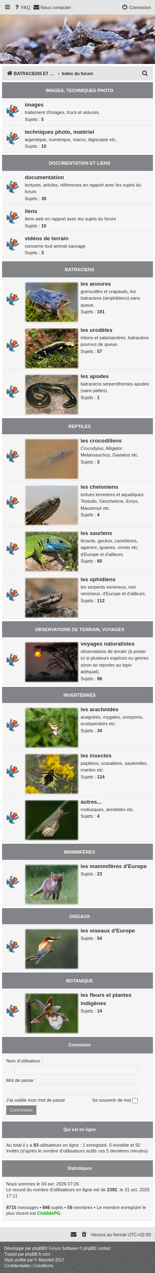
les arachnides (100, 709)
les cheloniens (99, 487)
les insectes (96, 755)
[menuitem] (22, 7)
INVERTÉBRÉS (79, 695)
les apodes (95, 376)
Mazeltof (46, 1260)
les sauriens (96, 533)
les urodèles (96, 330)
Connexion (79, 1044)
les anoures (96, 284)
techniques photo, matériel (59, 132)
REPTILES (80, 426)
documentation (44, 177)
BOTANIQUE (79, 980)
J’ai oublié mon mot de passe (35, 1100)
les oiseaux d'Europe (108, 931)
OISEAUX (79, 916)
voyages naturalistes (107, 644)
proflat (20, 1260)
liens (31, 211)
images (34, 105)
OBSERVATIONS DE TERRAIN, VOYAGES (79, 629)
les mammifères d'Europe (114, 866)
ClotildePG (48, 1213)
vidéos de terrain (47, 238)
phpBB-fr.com (37, 1254)
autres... (91, 802)
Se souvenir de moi (115, 1100)
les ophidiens (98, 579)
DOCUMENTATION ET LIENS (79, 163)
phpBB (38, 1248)
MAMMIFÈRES (79, 851)
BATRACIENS (79, 269)
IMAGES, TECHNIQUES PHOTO (80, 90)
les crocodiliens (101, 441)
